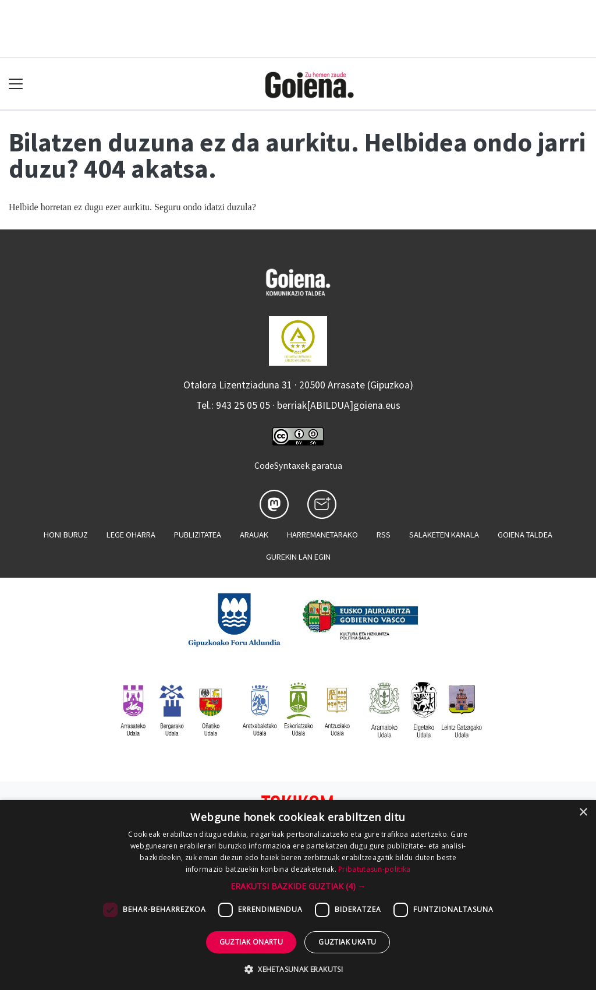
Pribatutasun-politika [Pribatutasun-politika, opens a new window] (374, 869)
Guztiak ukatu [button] (347, 942)
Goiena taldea (525, 534)
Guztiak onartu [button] (251, 942)
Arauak (254, 534)
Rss (384, 534)
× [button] (583, 812)
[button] (298, 886)
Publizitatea (197, 534)
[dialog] (298, 895)
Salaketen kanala (444, 534)
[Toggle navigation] (16, 84)
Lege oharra (131, 534)
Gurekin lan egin (298, 556)
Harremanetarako (322, 534)
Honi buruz (66, 534)
